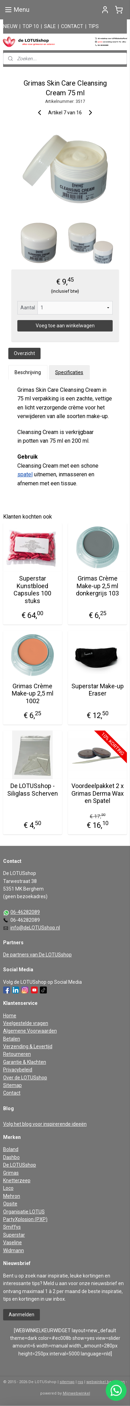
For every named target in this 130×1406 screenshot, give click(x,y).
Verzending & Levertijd (27, 1046)
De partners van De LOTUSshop (37, 954)
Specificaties (69, 372)
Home (9, 1015)
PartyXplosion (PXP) (25, 1219)
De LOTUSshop (19, 1165)
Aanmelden (21, 1314)
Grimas (11, 1173)
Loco (8, 1188)
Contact (11, 1093)
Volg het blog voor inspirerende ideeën (45, 1124)
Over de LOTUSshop (25, 1077)
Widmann (13, 1250)
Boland (10, 1149)
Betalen (11, 1039)
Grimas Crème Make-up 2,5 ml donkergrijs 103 (97, 586)
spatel (25, 474)
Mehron (11, 1196)
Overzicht (24, 353)
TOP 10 (31, 26)
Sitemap (12, 1085)
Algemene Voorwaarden (30, 1031)
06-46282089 (25, 912)
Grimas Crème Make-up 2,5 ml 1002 (32, 693)
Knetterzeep (17, 1180)
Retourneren (17, 1054)
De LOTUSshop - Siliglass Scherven (32, 789)
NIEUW (10, 26)
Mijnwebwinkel (76, 1393)
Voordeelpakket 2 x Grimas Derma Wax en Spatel (97, 793)
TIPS (93, 26)
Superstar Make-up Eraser (97, 689)
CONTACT (72, 26)
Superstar (14, 1235)
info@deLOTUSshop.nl (35, 927)
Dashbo (11, 1157)
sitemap (67, 1382)
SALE (50, 26)
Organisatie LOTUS (24, 1211)
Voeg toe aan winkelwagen (65, 325)
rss (80, 1382)
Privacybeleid (17, 1069)
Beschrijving (28, 372)
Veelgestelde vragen (25, 1023)
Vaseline (12, 1242)
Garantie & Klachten (24, 1062)
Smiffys (12, 1227)
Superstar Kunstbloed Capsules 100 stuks (32, 589)
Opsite (10, 1203)
